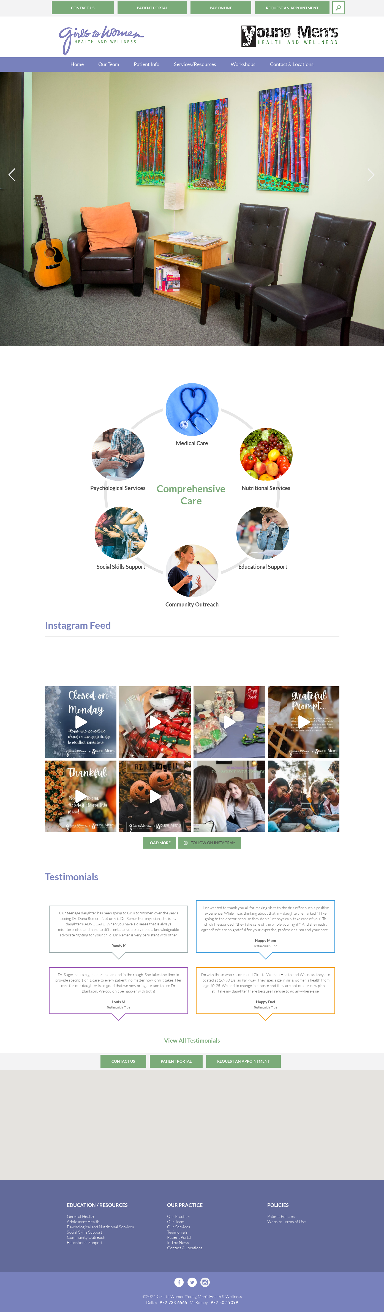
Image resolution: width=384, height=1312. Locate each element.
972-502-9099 (224, 1302)
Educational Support (84, 1242)
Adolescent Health (83, 1221)
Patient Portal (152, 8)
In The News (178, 1242)
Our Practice (178, 1216)
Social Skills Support (84, 1231)
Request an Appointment (292, 8)
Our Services (178, 1226)
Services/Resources (195, 64)
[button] (192, 1120)
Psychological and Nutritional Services (100, 1226)
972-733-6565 (173, 1302)
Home (77, 64)
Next (371, 175)
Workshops (243, 64)
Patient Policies (281, 1216)
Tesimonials (177, 1231)
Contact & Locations (292, 64)
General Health (80, 1216)
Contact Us (83, 8)
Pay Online (221, 8)
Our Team (108, 64)
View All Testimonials (192, 1040)
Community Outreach (86, 1237)
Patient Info (146, 64)
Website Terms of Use (286, 1221)
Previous (12, 175)
